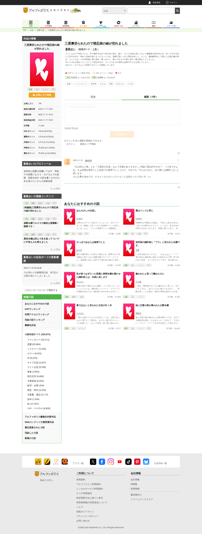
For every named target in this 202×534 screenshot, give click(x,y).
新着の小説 (30, 438)
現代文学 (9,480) (35, 376)
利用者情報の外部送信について (91, 502)
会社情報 (135, 479)
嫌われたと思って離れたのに (150, 273)
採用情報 (135, 488)
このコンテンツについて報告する (40, 290)
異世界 (93, 83)
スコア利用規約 (84, 493)
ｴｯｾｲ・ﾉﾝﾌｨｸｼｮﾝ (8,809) (38, 408)
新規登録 (156, 2)
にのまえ (80, 313)
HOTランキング (32, 308)
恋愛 (94, 77)
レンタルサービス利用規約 (89, 488)
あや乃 (79, 250)
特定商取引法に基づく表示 (89, 497)
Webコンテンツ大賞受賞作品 (39, 422)
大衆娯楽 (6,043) (35, 380)
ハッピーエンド (80, 83)
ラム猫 (138, 281)
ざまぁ (103, 83)
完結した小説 (31, 432)
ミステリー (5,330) (36, 348)
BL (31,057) (33, 403)
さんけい (80, 281)
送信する (122, 134)
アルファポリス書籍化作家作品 (40, 416)
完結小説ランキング (35, 319)
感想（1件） (151, 96)
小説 (31, 30)
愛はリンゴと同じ (144, 210)
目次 (93, 96)
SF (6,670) (32, 357)
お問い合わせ (83, 520)
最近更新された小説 (35, 427)
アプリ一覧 (78, 463)
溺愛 (111, 83)
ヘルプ (79, 506)
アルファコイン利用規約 (88, 484)
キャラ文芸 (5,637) (36, 362)
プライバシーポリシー (87, 516)
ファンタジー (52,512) (38, 339)
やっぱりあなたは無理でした (90, 242)
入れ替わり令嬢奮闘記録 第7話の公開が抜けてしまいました (41, 274)
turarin (79, 218)
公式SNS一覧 (160, 463)
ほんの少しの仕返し (86, 210)
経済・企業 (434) (35, 385)
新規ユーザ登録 (88, 143)
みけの (88, 160)
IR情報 (134, 484)
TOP (24, 30)
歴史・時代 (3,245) (36, 389)
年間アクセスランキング (37, 314)
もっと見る (55, 188)
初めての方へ (46, 480)
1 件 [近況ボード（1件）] (94, 49)
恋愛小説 (40, 30)
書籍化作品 (30, 325)
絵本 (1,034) (33, 399)
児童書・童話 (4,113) (37, 394)
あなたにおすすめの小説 (37, 303)
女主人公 (120, 83)
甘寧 (137, 250)
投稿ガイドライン (85, 511)
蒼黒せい (70, 49)
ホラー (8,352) (34, 353)
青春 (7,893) (33, 371)
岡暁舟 (138, 313)
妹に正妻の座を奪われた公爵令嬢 (152, 305)
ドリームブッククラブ (142, 499)
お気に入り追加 (42, 95)
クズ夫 (130, 83)
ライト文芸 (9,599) (36, 367)
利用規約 (80, 479)
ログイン (173, 2)
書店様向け (136, 494)
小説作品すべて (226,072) (37, 334)
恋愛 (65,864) (34, 344)
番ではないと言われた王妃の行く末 (94, 305)
